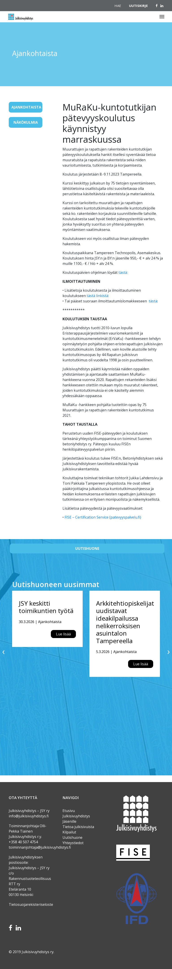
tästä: (123, 272)
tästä (153, 301)
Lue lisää (63, 634)
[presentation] (3, 651)
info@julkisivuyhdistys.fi (29, 816)
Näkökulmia (25, 122)
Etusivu (68, 810)
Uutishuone (87, 548)
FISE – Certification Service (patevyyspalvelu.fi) (102, 517)
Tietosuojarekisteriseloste (31, 904)
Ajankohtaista (26, 107)
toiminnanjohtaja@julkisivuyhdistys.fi (40, 847)
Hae (117, 5)
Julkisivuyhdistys (76, 816)
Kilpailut (69, 832)
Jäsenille (69, 821)
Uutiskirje (138, 5)
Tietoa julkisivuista (78, 826)
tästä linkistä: (98, 295)
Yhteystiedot (73, 842)
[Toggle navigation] (15, 136)
